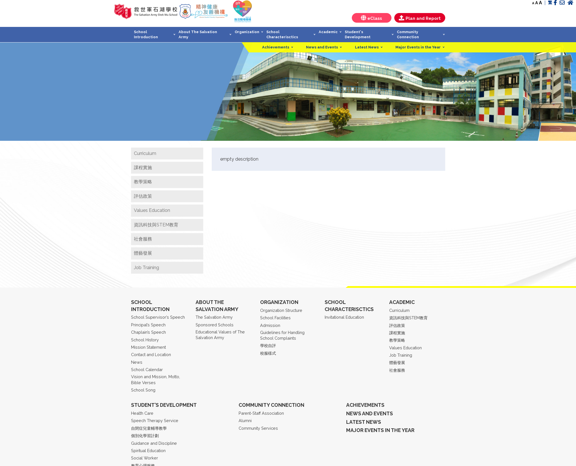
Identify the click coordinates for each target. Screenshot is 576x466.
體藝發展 (143, 253)
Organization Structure (281, 310)
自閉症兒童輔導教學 (149, 428)
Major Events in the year (380, 430)
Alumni (245, 420)
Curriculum (145, 153)
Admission (270, 325)
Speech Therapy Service (154, 420)
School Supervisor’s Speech (158, 317)
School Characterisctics (282, 34)
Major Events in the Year (418, 47)
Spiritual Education (148, 450)
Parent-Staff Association (261, 413)
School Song (143, 390)
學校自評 (268, 345)
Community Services (258, 428)
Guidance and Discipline (154, 443)
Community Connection (408, 34)
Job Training (146, 267)
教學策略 (143, 181)
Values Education (152, 210)
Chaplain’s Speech (148, 332)
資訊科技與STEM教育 (156, 224)
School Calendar (147, 369)
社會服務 (143, 239)
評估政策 (143, 196)
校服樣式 (268, 353)
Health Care (142, 413)
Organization (247, 32)
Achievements (275, 47)
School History (145, 339)
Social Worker (144, 458)
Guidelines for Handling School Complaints (282, 335)
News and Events (322, 47)
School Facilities (275, 317)
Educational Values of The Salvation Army (220, 334)
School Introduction (146, 34)
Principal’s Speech (148, 324)
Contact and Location (151, 354)
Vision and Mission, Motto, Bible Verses (155, 379)
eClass (371, 18)
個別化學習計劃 (145, 435)
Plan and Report (420, 18)
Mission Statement (148, 347)
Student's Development (358, 34)
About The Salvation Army (198, 34)
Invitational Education (344, 317)
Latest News (367, 47)
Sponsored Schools (215, 324)
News (136, 362)
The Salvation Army (214, 317)
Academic (328, 32)
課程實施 (143, 167)
